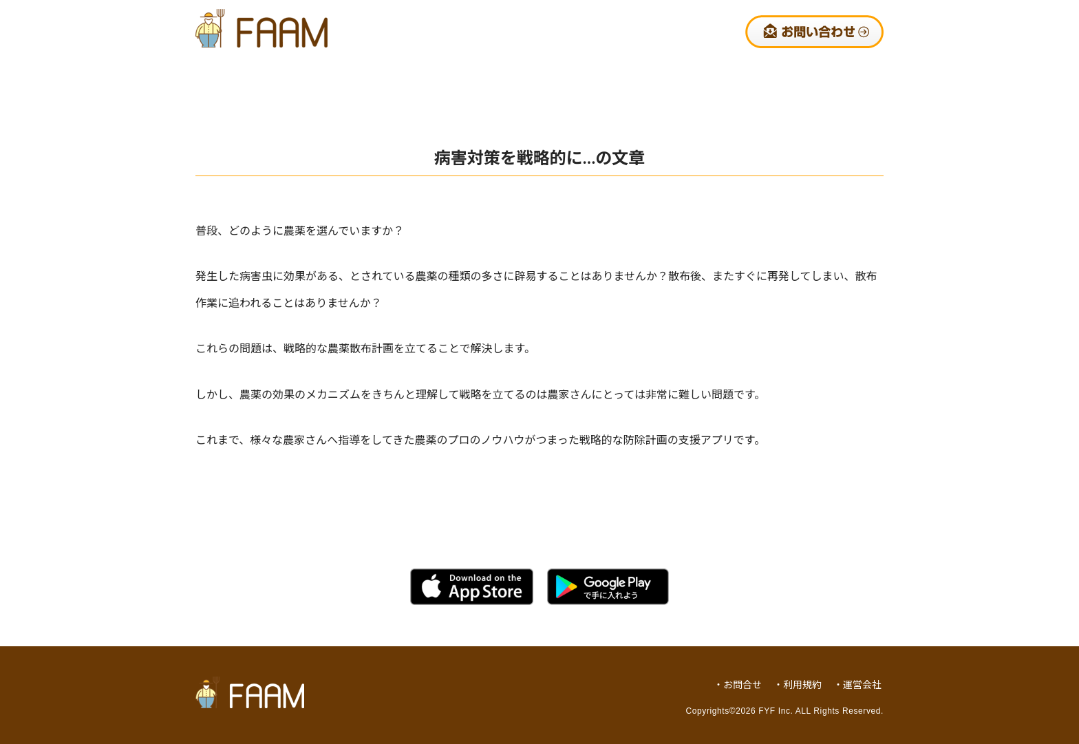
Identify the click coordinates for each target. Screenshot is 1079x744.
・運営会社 (857, 684)
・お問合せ (738, 684)
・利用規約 (797, 684)
